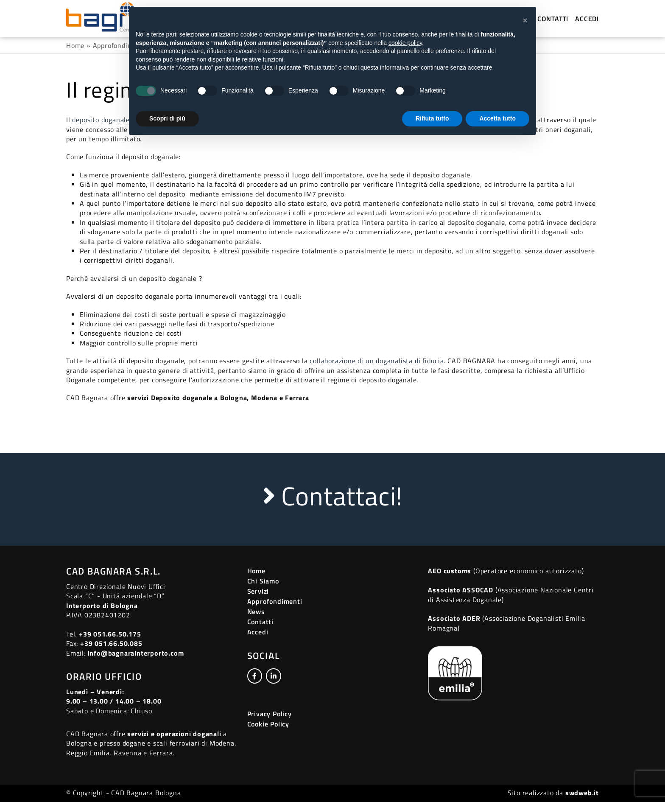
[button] (525, 20)
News (256, 611)
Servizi (258, 591)
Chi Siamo (263, 581)
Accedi (587, 19)
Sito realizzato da (553, 793)
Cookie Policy (268, 724)
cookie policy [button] (405, 42)
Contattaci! (332, 496)
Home (75, 45)
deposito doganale (101, 120)
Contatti (552, 19)
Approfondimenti (119, 45)
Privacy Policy (269, 714)
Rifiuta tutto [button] (432, 118)
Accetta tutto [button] (497, 118)
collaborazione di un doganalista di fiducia (377, 361)
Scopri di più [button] (167, 118)
